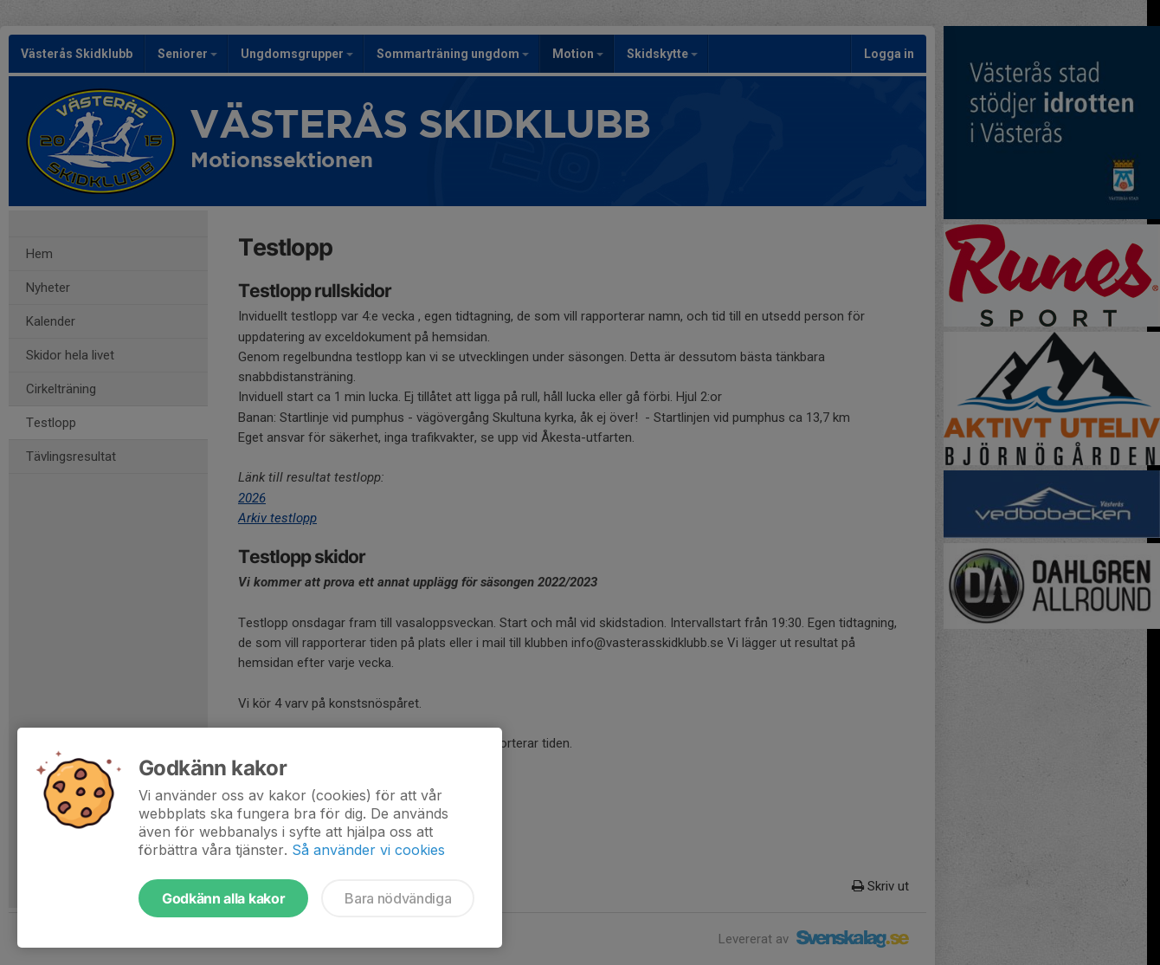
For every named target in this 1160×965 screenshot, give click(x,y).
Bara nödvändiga (398, 898)
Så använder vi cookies (368, 849)
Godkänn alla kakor (223, 898)
